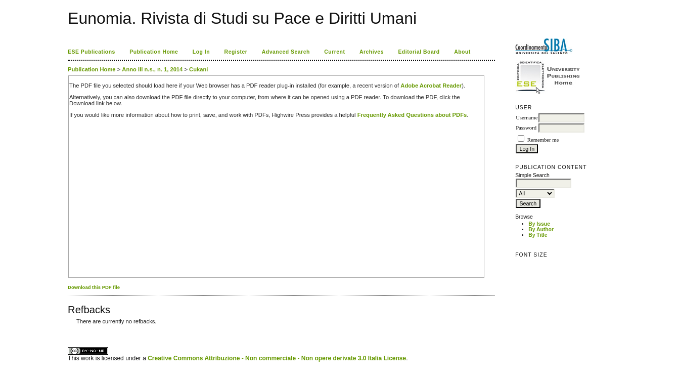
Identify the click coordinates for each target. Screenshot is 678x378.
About (462, 52)
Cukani (198, 69)
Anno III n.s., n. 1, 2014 (152, 69)
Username (526, 117)
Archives (371, 52)
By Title (537, 235)
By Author (541, 229)
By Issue (539, 224)
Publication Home (153, 52)
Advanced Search (286, 52)
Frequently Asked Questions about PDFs (412, 115)
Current (334, 52)
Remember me (543, 140)
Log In (201, 52)
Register (236, 52)
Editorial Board (418, 52)
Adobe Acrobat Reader (431, 85)
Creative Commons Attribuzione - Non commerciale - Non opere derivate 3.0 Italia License (277, 358)
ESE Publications (91, 52)
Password (526, 128)
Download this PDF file (94, 287)
